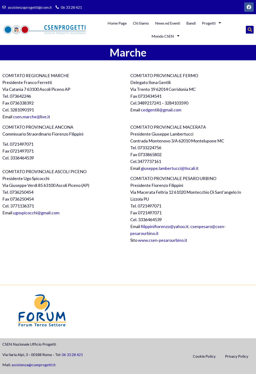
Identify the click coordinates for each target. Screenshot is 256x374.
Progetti (212, 23)
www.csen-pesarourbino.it (162, 240)
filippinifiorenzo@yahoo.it (164, 226)
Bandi (191, 23)
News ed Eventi (167, 23)
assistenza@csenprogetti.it (34, 364)
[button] (250, 30)
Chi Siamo (141, 23)
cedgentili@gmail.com (161, 109)
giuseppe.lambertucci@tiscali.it (170, 168)
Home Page (117, 23)
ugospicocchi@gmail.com (36, 212)
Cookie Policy (204, 356)
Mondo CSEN (166, 36)
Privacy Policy (236, 356)
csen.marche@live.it (31, 116)
